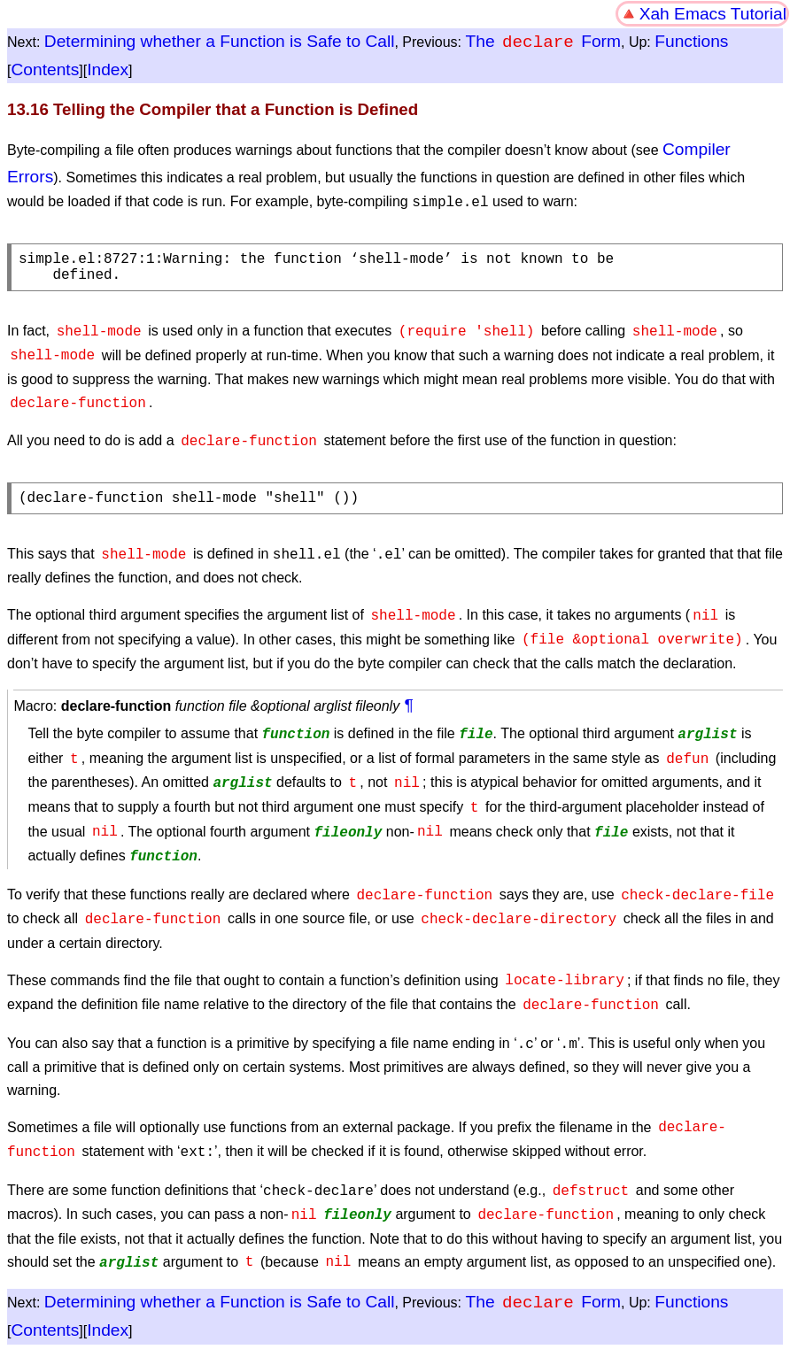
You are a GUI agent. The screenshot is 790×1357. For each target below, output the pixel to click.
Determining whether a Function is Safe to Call (219, 42)
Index (107, 69)
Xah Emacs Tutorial (712, 13)
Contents (45, 69)
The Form (543, 42)
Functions (691, 42)
